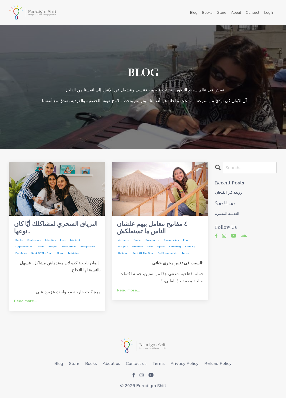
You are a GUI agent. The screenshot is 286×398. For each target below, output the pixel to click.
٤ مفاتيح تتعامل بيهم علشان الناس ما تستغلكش (156, 228)
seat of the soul (41, 254)
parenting (175, 248)
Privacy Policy (185, 365)
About (236, 12)
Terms (158, 365)
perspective (87, 248)
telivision (73, 254)
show (59, 254)
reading (190, 248)
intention (50, 241)
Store (221, 12)
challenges (34, 241)
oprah (40, 248)
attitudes (123, 241)
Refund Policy (218, 365)
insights (123, 248)
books (19, 241)
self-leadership (167, 254)
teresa (185, 254)
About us (111, 365)
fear (186, 241)
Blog (193, 12)
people (53, 248)
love (63, 241)
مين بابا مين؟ (225, 203)
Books (207, 12)
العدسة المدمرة (227, 214)
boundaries (153, 241)
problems (21, 254)
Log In (269, 12)
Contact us (136, 365)
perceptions (69, 248)
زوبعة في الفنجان (228, 193)
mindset (75, 241)
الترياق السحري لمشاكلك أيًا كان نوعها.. (54, 228)
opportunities (23, 248)
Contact (252, 12)
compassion (171, 241)
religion (123, 254)
